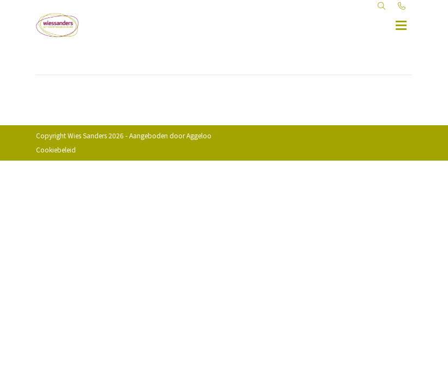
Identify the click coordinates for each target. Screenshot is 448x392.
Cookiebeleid (56, 149)
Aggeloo (198, 135)
